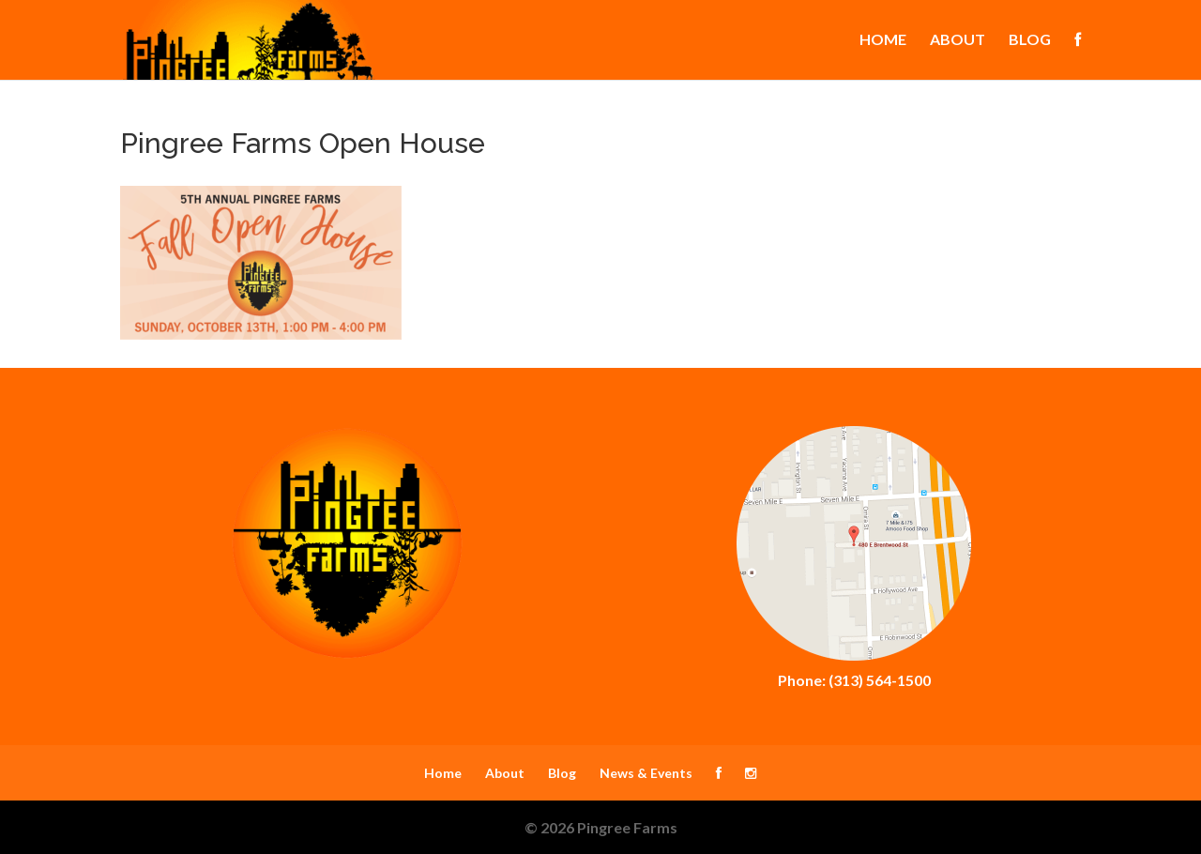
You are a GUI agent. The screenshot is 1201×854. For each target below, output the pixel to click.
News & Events (646, 773)
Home (882, 40)
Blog (1030, 40)
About (957, 40)
